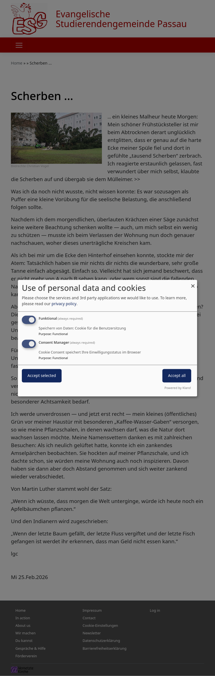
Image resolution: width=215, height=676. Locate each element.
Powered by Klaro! (178, 388)
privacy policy (64, 303)
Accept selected (41, 375)
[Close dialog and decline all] (193, 283)
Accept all (177, 375)
